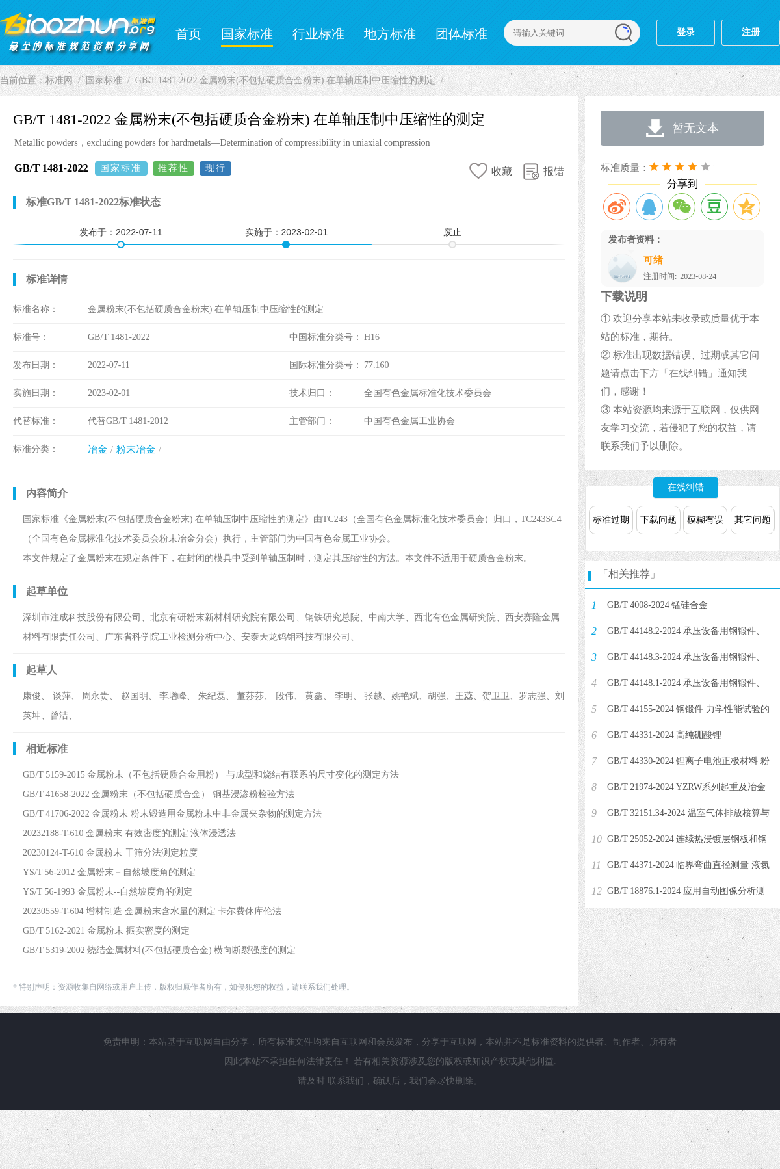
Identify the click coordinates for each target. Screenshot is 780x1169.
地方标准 (390, 34)
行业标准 (318, 34)
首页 (189, 34)
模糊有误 (705, 520)
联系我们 (346, 1081)
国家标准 (247, 34)
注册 (751, 32)
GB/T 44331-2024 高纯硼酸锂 (664, 735)
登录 (686, 32)
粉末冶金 (135, 449)
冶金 (97, 449)
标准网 (78, 32)
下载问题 (658, 520)
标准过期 (611, 520)
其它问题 (752, 520)
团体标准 (462, 34)
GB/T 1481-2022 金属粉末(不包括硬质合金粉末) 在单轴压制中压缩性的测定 (285, 80)
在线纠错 (686, 487)
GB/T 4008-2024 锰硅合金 (657, 605)
